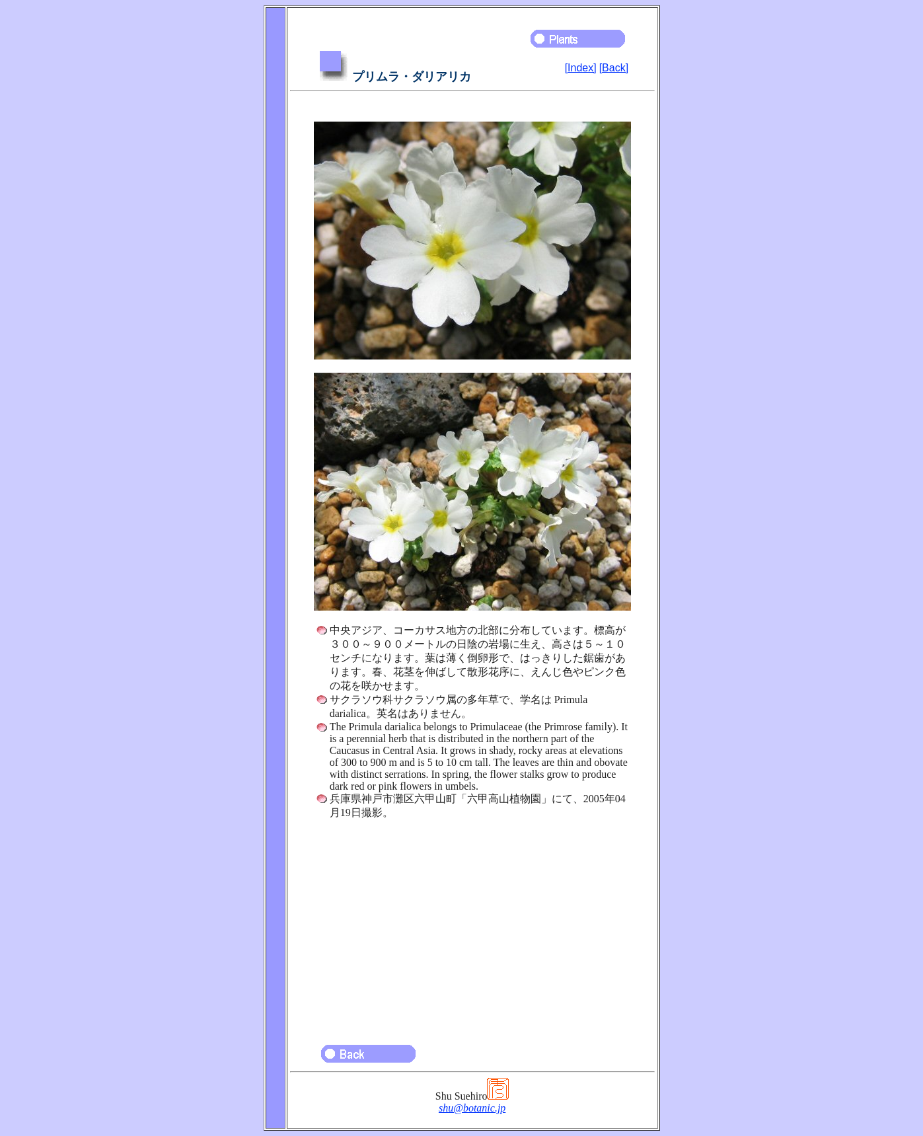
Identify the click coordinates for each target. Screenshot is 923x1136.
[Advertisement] (472, 925)
